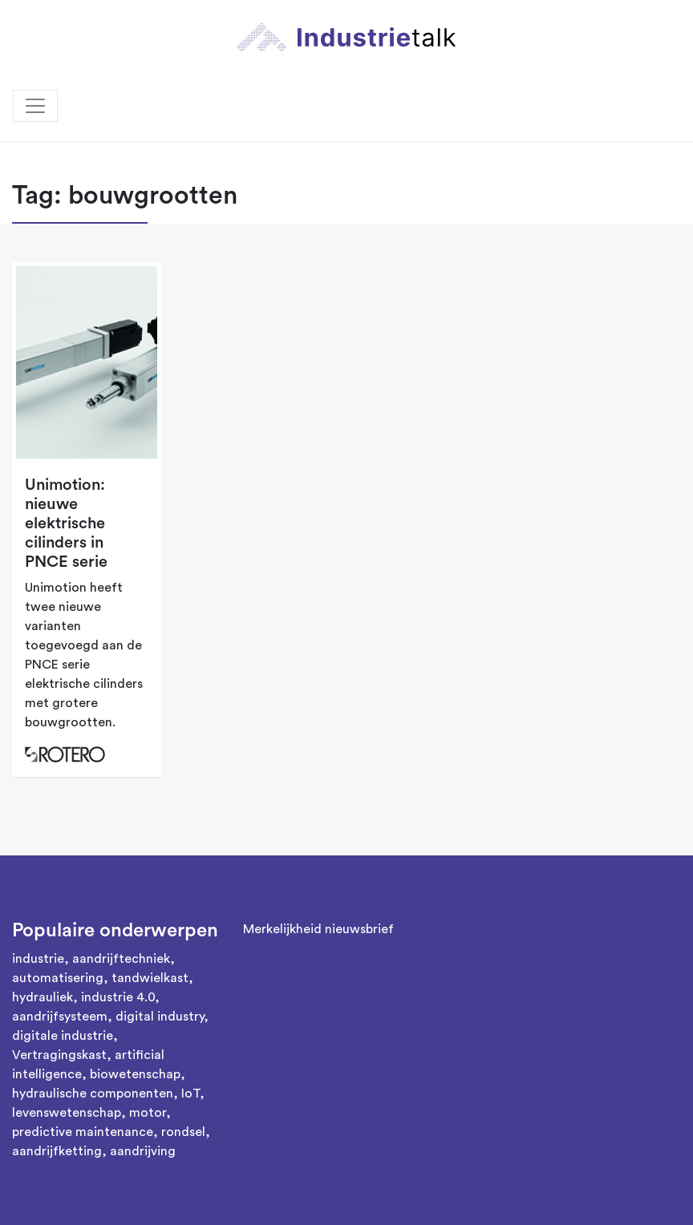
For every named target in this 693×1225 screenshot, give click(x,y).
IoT (190, 1093)
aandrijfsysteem (59, 1016)
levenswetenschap (66, 1112)
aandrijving (143, 1151)
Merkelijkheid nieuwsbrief (318, 929)
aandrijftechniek (121, 958)
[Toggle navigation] (35, 106)
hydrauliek (42, 997)
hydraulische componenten (92, 1093)
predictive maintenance (82, 1132)
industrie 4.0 (118, 997)
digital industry (160, 1016)
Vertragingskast (59, 1055)
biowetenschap (135, 1074)
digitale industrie (62, 1035)
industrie (38, 958)
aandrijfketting (57, 1151)
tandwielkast (149, 978)
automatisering (57, 978)
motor (147, 1112)
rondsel (183, 1132)
